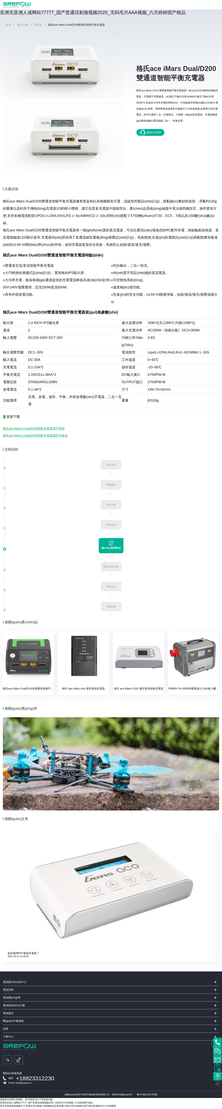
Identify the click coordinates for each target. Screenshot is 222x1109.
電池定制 (8, 991)
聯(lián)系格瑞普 (12, 1074)
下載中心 (8, 1037)
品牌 (5, 1030)
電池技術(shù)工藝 (14, 1006)
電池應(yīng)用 (11, 998)
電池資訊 (8, 1014)
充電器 (38, 24)
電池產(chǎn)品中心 (14, 983)
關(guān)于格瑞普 (13, 1022)
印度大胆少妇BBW (73, 1107)
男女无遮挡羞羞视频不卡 (12, 1107)
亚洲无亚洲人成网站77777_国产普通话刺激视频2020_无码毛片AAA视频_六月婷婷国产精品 (93, 12)
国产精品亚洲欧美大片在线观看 (100, 1107)
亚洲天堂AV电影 (34, 1107)
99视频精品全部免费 (53, 1107)
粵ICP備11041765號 (147, 1096)
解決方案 (22, 24)
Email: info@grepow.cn (20, 1084)
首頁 (8, 24)
